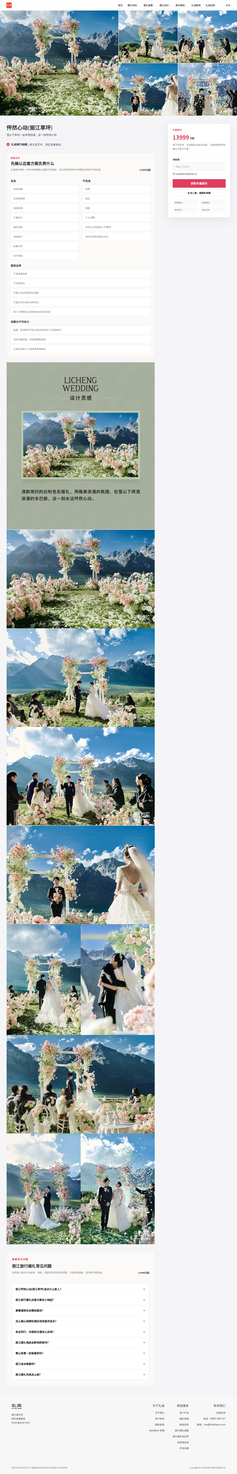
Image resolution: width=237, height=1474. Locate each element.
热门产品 (184, 1412)
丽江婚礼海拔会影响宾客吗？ (80, 1342)
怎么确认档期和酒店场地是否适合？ (80, 1321)
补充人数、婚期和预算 (199, 193)
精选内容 (184, 1424)
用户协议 (159, 1418)
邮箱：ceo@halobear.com (211, 1424)
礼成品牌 (211, 5)
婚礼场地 (133, 5)
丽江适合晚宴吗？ (80, 1364)
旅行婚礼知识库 (181, 1436)
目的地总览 (183, 1442)
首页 (120, 5)
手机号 (176, 159)
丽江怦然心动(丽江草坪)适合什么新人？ (80, 1289)
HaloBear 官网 (156, 1430)
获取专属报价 (199, 183)
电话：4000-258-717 (214, 1418)
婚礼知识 (165, 5)
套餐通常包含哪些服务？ (80, 1310)
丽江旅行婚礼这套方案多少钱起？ (80, 1300)
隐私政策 (159, 1424)
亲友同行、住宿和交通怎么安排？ (80, 1332)
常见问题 (184, 1448)
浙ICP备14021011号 (21, 1467)
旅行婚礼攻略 (182, 1430)
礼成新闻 (196, 5)
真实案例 (180, 5)
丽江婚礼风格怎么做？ (80, 1374)
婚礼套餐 (149, 5)
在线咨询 (220, 1412)
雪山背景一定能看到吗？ (80, 1353)
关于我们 (159, 1412)
